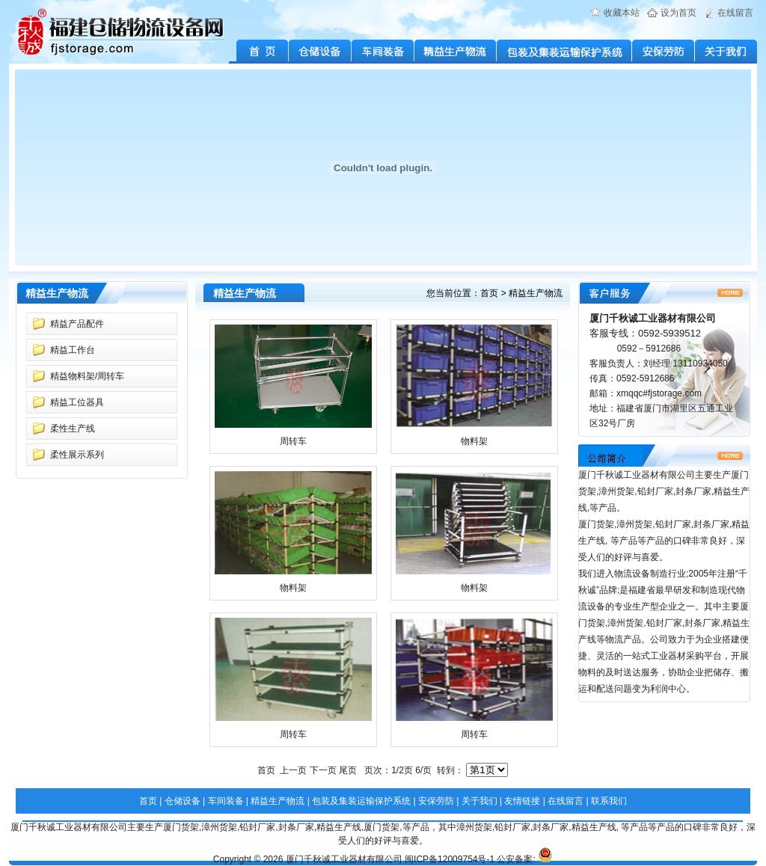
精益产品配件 (77, 324)
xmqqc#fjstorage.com (659, 393)
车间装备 (383, 52)
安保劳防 (663, 52)
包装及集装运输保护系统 (564, 52)
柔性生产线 (72, 428)
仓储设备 (320, 52)
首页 (489, 293)
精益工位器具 (77, 402)
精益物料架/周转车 (87, 376)
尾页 (348, 770)
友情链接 (522, 801)
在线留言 (735, 12)
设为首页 (678, 12)
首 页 (259, 52)
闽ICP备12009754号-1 (449, 859)
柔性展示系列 (77, 454)
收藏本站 (622, 12)
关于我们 (726, 52)
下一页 (323, 770)
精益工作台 (72, 350)
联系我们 (609, 801)
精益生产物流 (455, 52)
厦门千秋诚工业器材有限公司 (344, 859)
